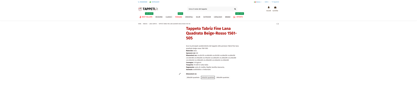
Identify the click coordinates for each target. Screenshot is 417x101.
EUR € (267, 2)
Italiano (258, 2)
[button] (218, 17)
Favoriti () (275, 2)
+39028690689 (143, 2)
